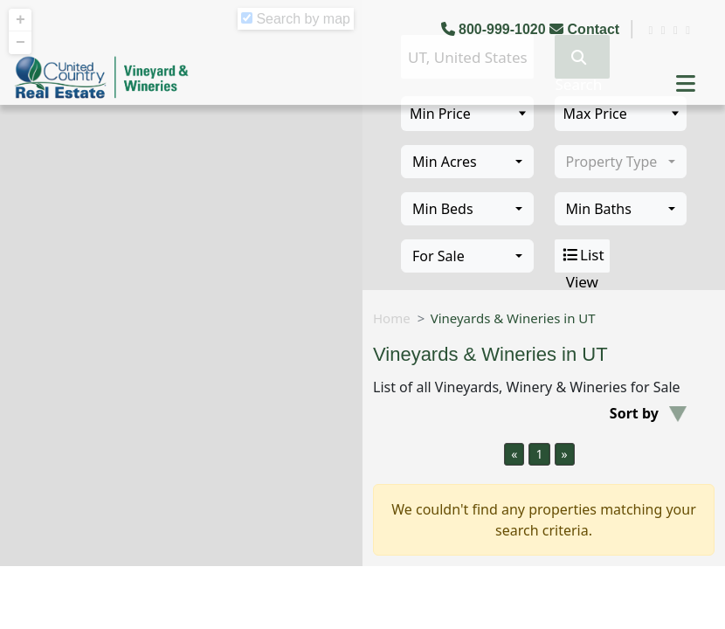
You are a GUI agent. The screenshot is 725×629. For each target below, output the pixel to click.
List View (582, 256)
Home (392, 318)
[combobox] (467, 161)
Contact (586, 29)
